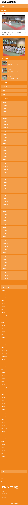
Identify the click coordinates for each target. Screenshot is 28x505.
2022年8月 (5, 252)
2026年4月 (5, 111)
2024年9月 (5, 172)
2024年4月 (5, 188)
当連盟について (5, 493)
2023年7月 (5, 217)
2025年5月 (5, 147)
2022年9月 (5, 249)
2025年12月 (5, 124)
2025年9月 (5, 134)
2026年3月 (5, 115)
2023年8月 (5, 214)
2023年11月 (5, 204)
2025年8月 (5, 137)
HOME (3, 491)
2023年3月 (5, 230)
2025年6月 (5, 143)
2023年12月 (5, 201)
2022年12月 (5, 240)
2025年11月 (5, 127)
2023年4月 (5, 227)
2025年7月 (5, 140)
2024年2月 (5, 195)
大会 (4, 90)
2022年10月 (5, 246)
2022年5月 (5, 262)
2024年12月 (5, 163)
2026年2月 (5, 118)
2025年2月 (5, 156)
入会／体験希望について (7, 497)
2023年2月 (5, 233)
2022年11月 (5, 243)
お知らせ (5, 86)
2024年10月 (5, 169)
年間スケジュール (5, 495)
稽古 (7, 13)
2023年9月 (5, 211)
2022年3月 (5, 268)
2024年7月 (5, 179)
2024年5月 (5, 185)
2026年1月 (5, 121)
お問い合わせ (4, 499)
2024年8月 (5, 175)
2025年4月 (5, 150)
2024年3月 (5, 192)
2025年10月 (5, 131)
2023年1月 (5, 236)
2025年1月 (5, 159)
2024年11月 (5, 166)
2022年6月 (5, 259)
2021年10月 (5, 278)
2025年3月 (5, 153)
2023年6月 (5, 220)
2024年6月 (5, 182)
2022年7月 (5, 256)
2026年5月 (5, 108)
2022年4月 (5, 265)
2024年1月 (5, 198)
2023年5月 (5, 224)
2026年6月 (5, 105)
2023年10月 (5, 208)
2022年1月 (5, 272)
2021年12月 (5, 275)
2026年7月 (5, 102)
